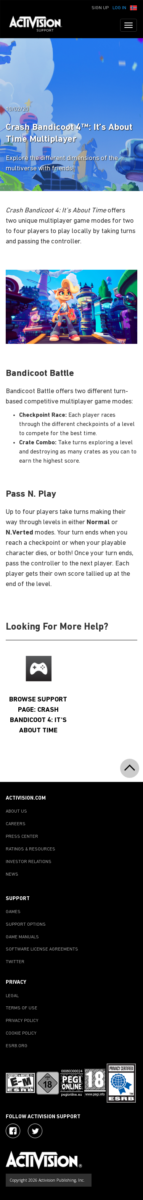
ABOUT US (16, 811)
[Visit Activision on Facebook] (13, 1131)
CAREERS (16, 824)
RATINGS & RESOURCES (30, 849)
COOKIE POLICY (21, 1033)
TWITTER (15, 962)
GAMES (13, 912)
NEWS (12, 874)
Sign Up (100, 8)
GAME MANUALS (22, 937)
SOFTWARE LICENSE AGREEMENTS (42, 949)
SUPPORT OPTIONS (26, 924)
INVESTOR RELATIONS (28, 862)
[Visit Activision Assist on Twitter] (35, 1131)
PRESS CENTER (22, 836)
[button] (133, 7)
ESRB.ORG (16, 1046)
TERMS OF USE (21, 1008)
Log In (119, 8)
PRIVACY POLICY (22, 1021)
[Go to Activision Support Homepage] (39, 25)
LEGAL (12, 996)
